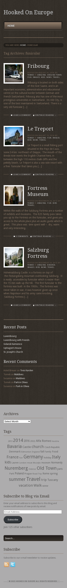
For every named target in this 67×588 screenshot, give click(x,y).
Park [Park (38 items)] (11, 473)
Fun (30, 77)
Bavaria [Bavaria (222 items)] (14, 446)
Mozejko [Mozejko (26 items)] (37, 463)
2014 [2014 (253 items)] (18, 440)
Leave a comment (22, 115)
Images (36, 77)
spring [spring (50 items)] (54, 473)
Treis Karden (26, 370)
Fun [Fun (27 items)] (21, 458)
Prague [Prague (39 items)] (28, 473)
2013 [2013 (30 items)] (10, 441)
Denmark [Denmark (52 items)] (15, 451)
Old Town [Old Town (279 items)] (47, 468)
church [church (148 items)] (38, 446)
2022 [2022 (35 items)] (32, 441)
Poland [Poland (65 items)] (19, 473)
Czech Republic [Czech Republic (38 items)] (52, 447)
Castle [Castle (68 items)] (27, 447)
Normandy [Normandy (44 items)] (57, 462)
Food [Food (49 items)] (55, 451)
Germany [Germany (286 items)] (33, 456)
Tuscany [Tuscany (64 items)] (52, 480)
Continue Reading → (45, 115)
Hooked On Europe (28, 12)
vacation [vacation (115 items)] (26, 485)
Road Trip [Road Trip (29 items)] (37, 473)
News (49, 77)
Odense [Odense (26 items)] (32, 469)
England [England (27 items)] (36, 452)
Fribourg (38, 66)
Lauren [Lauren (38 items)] (15, 462)
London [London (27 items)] (22, 463)
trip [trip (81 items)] (44, 480)
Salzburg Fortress (38, 253)
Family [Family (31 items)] (48, 451)
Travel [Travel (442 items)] (33, 479)
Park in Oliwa (21, 382)
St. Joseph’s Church (13, 352)
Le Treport (40, 129)
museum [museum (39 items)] (45, 462)
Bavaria (51, 265)
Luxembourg (10, 336)
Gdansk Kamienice (13, 344)
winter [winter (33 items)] (45, 486)
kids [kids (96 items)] (8, 462)
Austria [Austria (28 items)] (55, 441)
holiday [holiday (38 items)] (47, 457)
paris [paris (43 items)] (60, 468)
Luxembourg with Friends (16, 340)
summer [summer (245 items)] (17, 479)
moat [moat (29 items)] (29, 462)
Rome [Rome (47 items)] (46, 473)
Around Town (54, 75)
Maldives (18, 374)
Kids (43, 77)
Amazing (41, 75)
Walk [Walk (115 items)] (38, 485)
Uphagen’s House (12, 348)
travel (56, 77)
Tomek (31, 75)
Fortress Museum (38, 191)
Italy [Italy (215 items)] (56, 456)
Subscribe (13, 519)
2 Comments (22, 236)
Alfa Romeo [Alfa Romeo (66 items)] (43, 441)
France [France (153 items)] (13, 457)
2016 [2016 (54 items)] (26, 441)
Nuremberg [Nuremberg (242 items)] (16, 468)
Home (10, 25)
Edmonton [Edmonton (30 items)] (26, 451)
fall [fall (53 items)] (42, 451)
